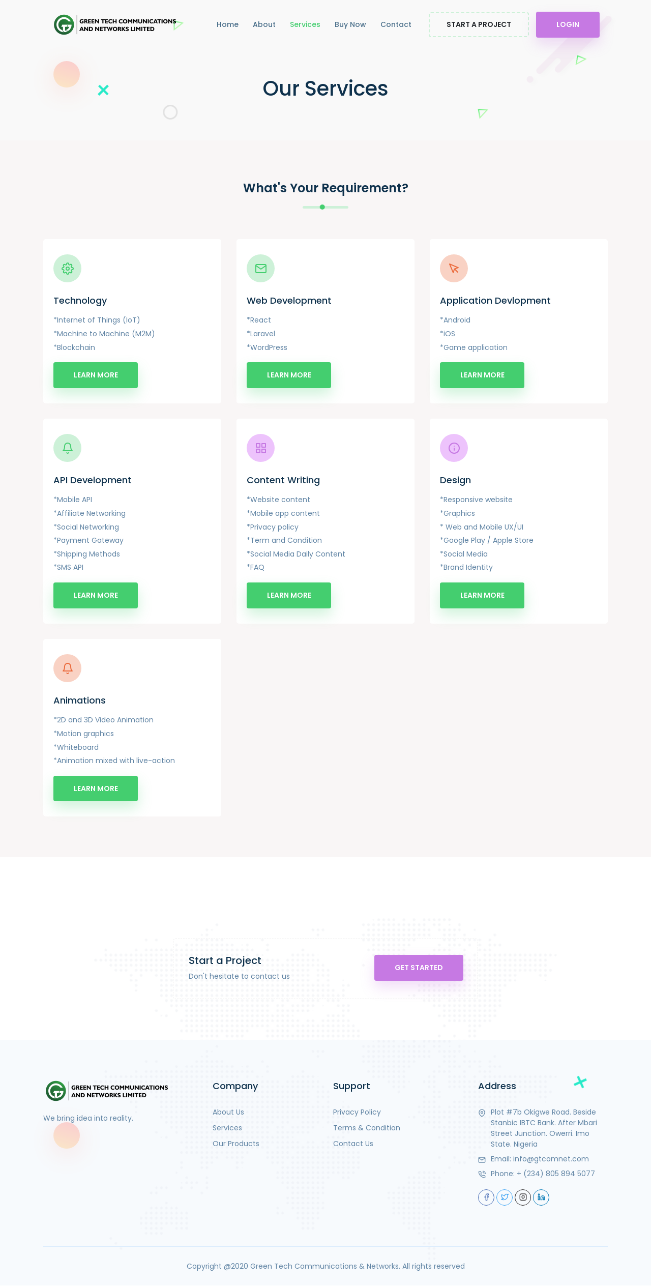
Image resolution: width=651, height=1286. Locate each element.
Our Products (236, 1143)
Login (567, 24)
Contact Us (353, 1143)
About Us (228, 1112)
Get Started (418, 968)
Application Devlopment (495, 300)
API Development (92, 480)
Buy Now (350, 24)
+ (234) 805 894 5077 (556, 1173)
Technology (80, 300)
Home (228, 24)
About (264, 24)
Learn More (96, 375)
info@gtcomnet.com (551, 1159)
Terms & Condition (366, 1128)
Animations (79, 700)
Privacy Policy (357, 1112)
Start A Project (479, 24)
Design (455, 480)
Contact (395, 24)
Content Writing (283, 480)
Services (305, 24)
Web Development (289, 300)
